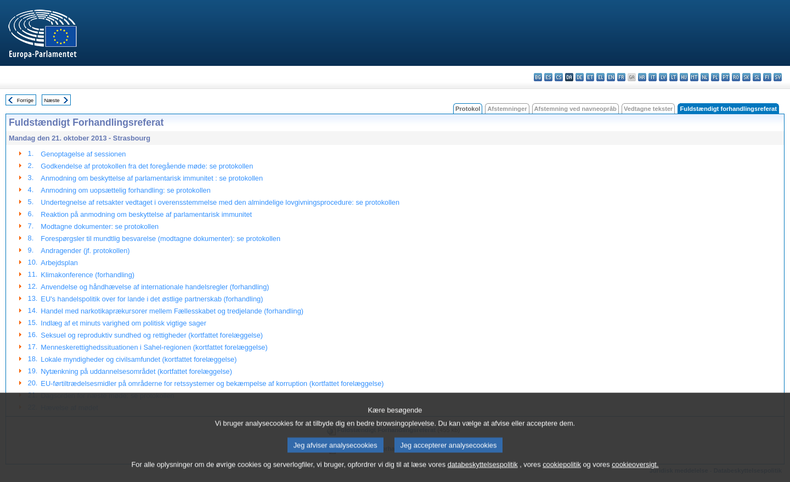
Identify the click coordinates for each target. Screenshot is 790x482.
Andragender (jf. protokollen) (85, 250)
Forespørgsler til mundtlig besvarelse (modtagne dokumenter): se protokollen (160, 238)
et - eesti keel (590, 77)
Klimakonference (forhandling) (87, 275)
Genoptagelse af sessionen (83, 154)
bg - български (538, 77)
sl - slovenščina (757, 77)
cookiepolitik (562, 474)
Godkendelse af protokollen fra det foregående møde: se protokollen (147, 166)
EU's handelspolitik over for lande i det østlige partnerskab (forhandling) (152, 299)
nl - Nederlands (705, 77)
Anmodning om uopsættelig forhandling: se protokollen (125, 190)
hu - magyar (684, 77)
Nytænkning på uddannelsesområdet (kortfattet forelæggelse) (136, 371)
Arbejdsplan (59, 263)
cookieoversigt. (635, 474)
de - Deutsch (579, 77)
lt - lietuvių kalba (673, 77)
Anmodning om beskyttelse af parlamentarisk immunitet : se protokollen (152, 178)
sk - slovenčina (746, 77)
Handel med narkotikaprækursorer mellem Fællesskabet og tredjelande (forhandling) (172, 311)
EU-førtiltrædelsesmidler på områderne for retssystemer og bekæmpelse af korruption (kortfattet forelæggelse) (212, 383)
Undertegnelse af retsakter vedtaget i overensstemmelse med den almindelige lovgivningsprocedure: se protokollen (220, 202)
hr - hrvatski (642, 77)
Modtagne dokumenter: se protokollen (100, 226)
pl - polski (715, 77)
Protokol (467, 108)
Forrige (25, 100)
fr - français (621, 77)
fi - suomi (767, 77)
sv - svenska (778, 77)
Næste (51, 100)
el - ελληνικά (600, 77)
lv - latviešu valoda (663, 77)
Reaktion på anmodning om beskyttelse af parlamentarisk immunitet (146, 214)
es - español (548, 77)
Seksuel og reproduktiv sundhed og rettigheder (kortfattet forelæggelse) (152, 335)
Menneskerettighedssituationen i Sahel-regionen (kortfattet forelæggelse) (154, 347)
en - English (611, 77)
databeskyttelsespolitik (483, 474)
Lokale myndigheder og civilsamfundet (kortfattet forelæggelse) (138, 359)
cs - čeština (559, 77)
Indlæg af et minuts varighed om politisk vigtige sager (123, 323)
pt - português (725, 77)
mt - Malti (694, 77)
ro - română (736, 77)
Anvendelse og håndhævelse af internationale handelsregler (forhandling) (155, 287)
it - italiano (652, 77)
